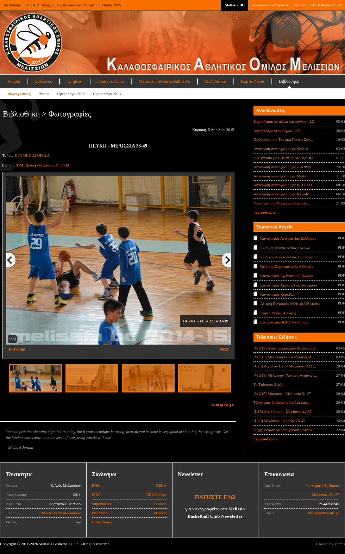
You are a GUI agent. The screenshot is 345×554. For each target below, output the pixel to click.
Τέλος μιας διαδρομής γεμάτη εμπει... (283, 402)
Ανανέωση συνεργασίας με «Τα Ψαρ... (283, 167)
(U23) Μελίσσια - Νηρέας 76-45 (279, 420)
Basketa (160, 504)
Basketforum (102, 522)
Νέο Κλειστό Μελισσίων (61, 513)
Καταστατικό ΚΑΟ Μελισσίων (284, 322)
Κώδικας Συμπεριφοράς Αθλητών (286, 266)
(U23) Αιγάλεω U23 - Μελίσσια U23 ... (284, 366)
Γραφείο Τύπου (110, 81)
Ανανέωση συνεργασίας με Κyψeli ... (282, 194)
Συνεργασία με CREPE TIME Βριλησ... (284, 158)
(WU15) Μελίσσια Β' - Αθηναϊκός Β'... (284, 357)
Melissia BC (235, 5)
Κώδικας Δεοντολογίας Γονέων (284, 247)
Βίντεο (44, 94)
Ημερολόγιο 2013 (107, 94)
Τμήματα (74, 81)
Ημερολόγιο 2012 (71, 94)
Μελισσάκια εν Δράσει (270, 5)
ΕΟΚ (96, 485)
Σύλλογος (43, 81)
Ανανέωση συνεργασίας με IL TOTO (282, 185)
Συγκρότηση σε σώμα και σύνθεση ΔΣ (283, 121)
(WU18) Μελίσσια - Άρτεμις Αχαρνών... (285, 375)
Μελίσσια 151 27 (325, 494)
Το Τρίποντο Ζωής (268, 384)
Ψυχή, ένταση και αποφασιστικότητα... (284, 430)
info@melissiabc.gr (323, 513)
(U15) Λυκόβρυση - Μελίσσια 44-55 (282, 411)
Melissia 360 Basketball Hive (318, 5)
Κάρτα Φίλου (252, 81)
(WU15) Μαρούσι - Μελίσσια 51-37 (282, 393)
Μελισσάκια (215, 81)
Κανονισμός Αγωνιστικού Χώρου (286, 275)
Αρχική (13, 81)
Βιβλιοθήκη (289, 81)
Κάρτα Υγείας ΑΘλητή (278, 313)
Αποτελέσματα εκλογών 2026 (277, 130)
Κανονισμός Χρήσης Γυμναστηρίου (288, 285)
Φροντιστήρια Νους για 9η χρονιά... (281, 203)
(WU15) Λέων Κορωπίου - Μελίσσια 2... (286, 348)
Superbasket (101, 504)
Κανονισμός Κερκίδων (278, 294)
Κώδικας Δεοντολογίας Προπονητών (289, 257)
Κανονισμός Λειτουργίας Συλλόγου (288, 238)
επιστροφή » (222, 404)
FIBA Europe (156, 494)
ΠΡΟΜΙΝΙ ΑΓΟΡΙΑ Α (32, 155)
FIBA (96, 494)
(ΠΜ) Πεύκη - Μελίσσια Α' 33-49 (42, 165)
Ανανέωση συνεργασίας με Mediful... (283, 176)
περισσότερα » (265, 212)
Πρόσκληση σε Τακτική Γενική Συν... (283, 139)
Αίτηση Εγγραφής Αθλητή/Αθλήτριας (290, 303)
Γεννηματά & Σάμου (322, 485)
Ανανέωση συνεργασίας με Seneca (280, 148)
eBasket (160, 513)
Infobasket (100, 513)
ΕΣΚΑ (161, 485)
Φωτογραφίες (19, 94)
